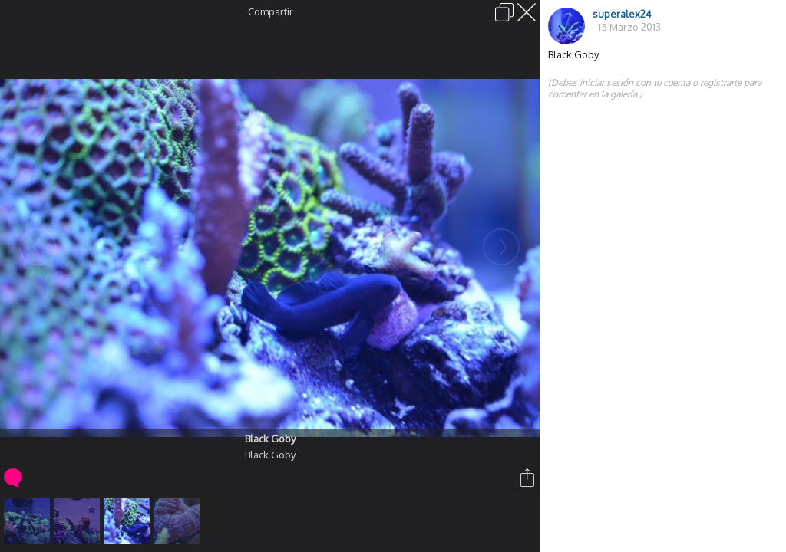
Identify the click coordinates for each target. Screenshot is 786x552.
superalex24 (622, 14)
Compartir (270, 11)
